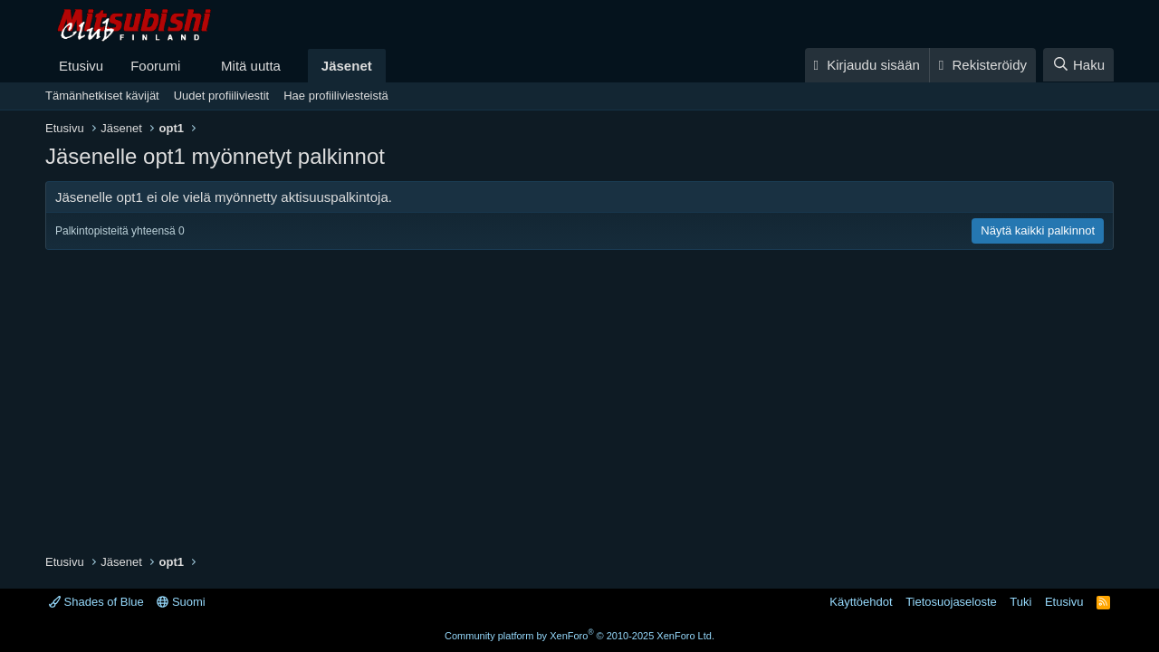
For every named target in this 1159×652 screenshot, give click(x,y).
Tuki (1020, 602)
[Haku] (1078, 65)
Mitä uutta (251, 65)
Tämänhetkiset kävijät (102, 95)
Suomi (181, 602)
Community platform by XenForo (579, 635)
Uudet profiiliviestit (222, 95)
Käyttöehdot (860, 602)
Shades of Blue (96, 602)
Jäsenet (346, 65)
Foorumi (155, 65)
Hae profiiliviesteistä (335, 95)
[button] (194, 65)
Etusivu (81, 65)
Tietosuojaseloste (951, 602)
